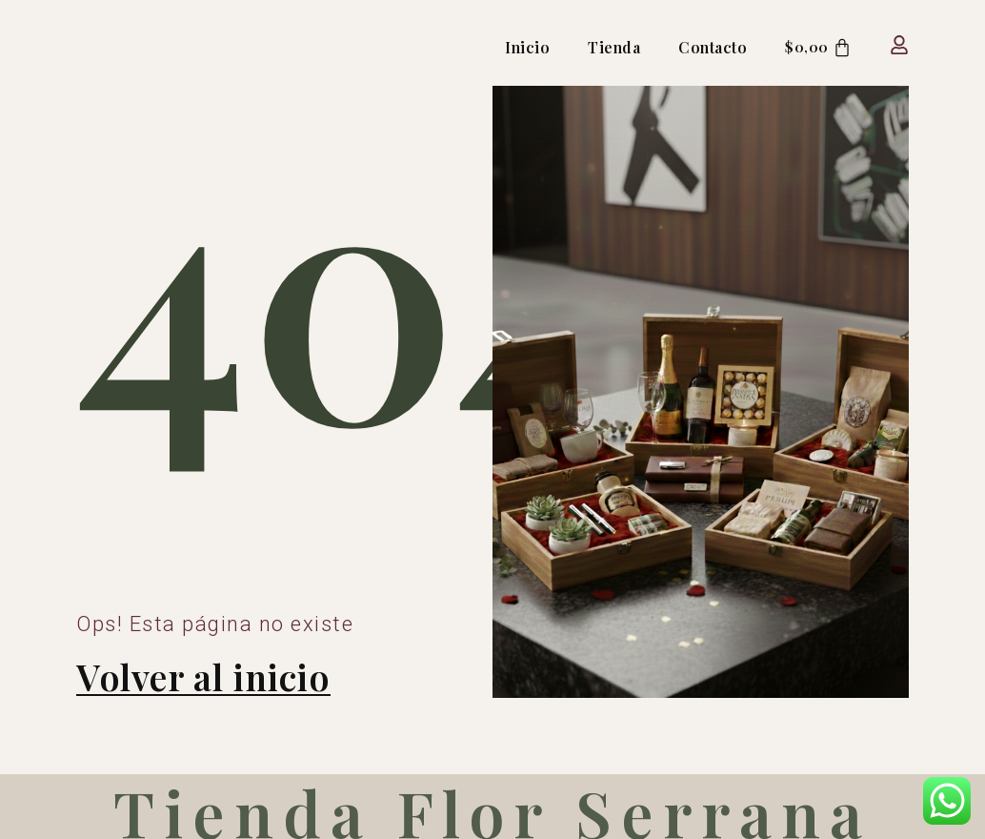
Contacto (708, 47)
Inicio (523, 47)
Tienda (610, 47)
